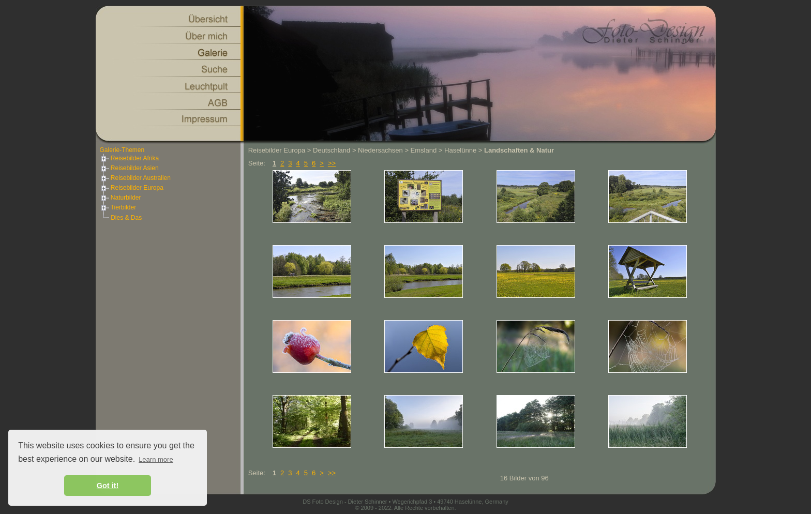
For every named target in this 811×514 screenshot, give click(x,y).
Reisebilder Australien (135, 178)
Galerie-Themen (122, 150)
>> (332, 163)
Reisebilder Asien (129, 168)
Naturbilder (120, 197)
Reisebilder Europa (131, 187)
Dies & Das (126, 217)
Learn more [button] (156, 459)
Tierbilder (118, 207)
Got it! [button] (107, 485)
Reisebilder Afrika (129, 158)
